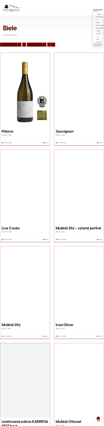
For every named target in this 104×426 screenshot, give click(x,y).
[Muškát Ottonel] (79, 380)
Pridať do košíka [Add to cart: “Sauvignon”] (61, 142)
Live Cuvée (11, 228)
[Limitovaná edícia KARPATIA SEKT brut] (25, 380)
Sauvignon (65, 132)
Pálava (7, 132)
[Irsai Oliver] (79, 283)
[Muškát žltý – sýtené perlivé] (79, 187)
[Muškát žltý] (25, 283)
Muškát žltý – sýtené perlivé (78, 228)
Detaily (46, 142)
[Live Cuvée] (25, 187)
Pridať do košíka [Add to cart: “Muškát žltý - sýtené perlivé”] (61, 239)
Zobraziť (34, 44)
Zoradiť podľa (8, 44)
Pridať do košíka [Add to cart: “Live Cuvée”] (7, 239)
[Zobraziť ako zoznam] (53, 45)
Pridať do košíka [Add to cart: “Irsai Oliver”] (61, 336)
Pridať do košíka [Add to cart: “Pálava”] (7, 142)
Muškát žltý (11, 325)
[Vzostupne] (24, 45)
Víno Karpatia (7, 35)
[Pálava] (25, 90)
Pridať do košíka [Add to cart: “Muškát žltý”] (7, 336)
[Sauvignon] (79, 90)
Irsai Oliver (65, 325)
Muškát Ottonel (68, 422)
